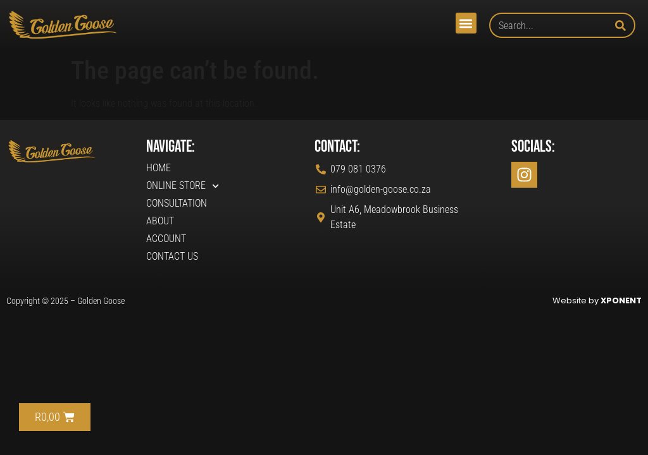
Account (166, 239)
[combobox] (552, 25)
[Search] (625, 25)
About (160, 221)
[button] (466, 23)
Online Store (182, 185)
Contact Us (172, 256)
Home (158, 168)
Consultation (176, 203)
